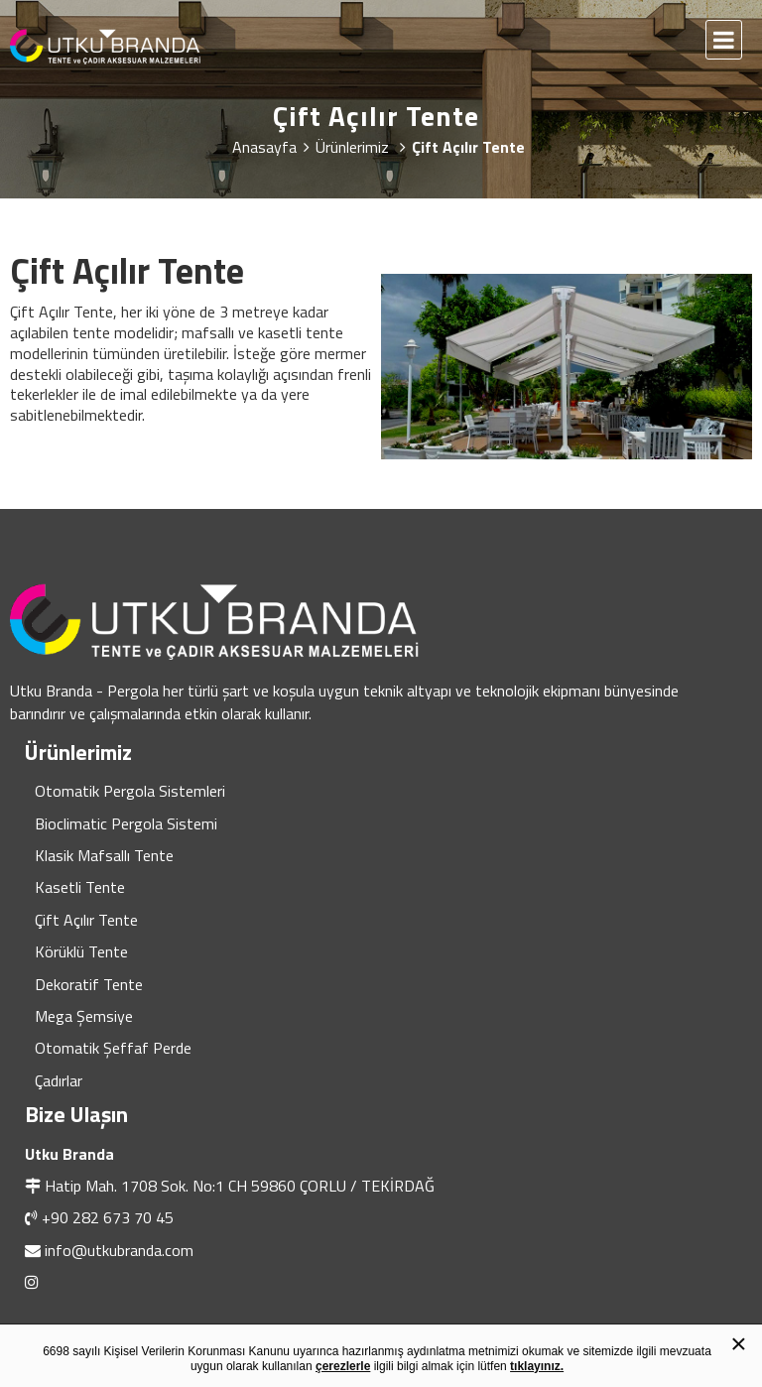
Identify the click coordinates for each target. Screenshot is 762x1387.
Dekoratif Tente (89, 984)
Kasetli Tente (80, 887)
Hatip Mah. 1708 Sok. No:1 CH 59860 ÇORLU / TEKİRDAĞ (240, 1186)
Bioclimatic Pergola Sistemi (126, 823)
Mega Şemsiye (84, 1016)
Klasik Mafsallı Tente (104, 855)
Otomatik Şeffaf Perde (113, 1048)
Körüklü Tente (81, 951)
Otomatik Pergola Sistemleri (130, 791)
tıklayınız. (537, 1366)
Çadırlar (58, 1080)
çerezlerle (343, 1366)
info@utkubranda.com (119, 1250)
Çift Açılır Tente (86, 920)
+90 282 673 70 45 (108, 1217)
